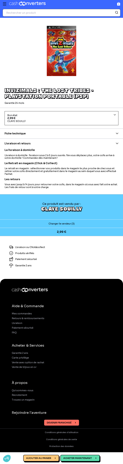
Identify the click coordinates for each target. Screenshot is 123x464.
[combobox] (61, 13)
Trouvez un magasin (23, 399)
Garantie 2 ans (20, 353)
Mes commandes (22, 313)
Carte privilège (20, 357)
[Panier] (118, 4)
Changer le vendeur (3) (62, 223)
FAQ (14, 332)
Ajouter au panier (38, 458)
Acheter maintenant (77, 458)
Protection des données (61, 446)
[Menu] (5, 4)
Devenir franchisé (59, 422)
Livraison (17, 323)
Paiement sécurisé (22, 328)
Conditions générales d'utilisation (61, 432)
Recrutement (19, 395)
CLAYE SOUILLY (61, 209)
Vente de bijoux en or (24, 367)
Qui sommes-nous (22, 390)
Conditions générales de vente (61, 439)
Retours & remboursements (28, 318)
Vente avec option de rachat (28, 362)
